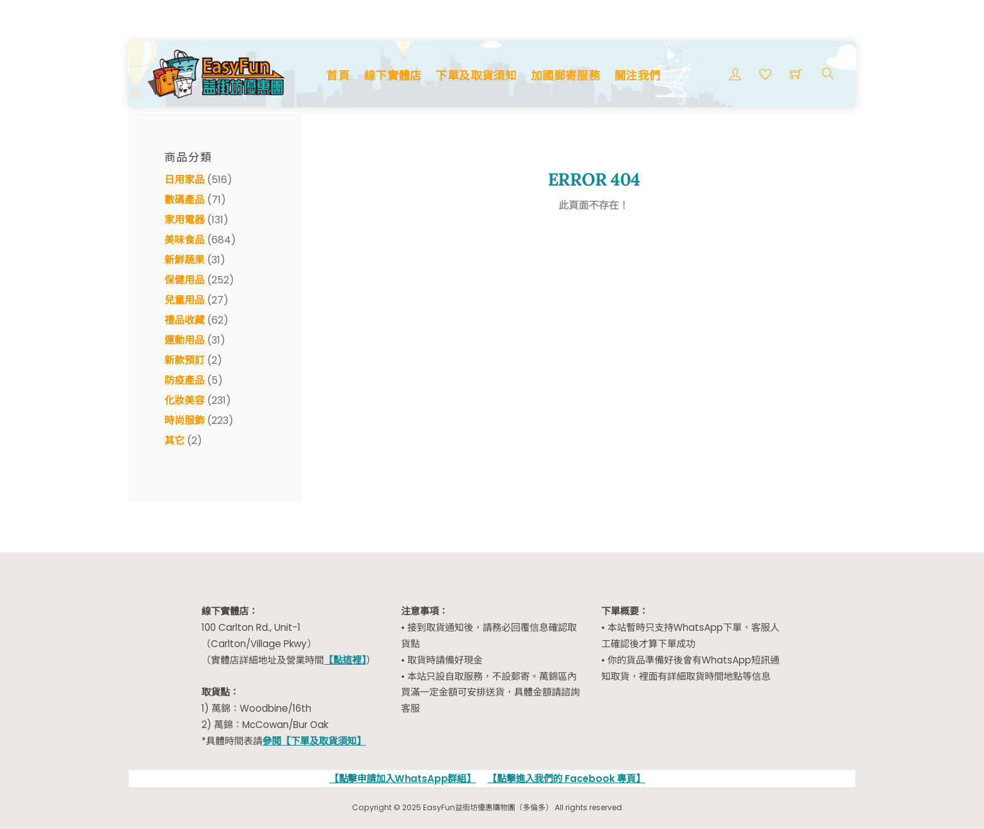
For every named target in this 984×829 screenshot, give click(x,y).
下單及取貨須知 (476, 75)
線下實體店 (393, 75)
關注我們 (637, 75)
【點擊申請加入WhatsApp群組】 (402, 778)
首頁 (338, 75)
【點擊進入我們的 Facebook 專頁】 (566, 778)
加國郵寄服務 (565, 75)
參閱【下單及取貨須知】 (314, 740)
